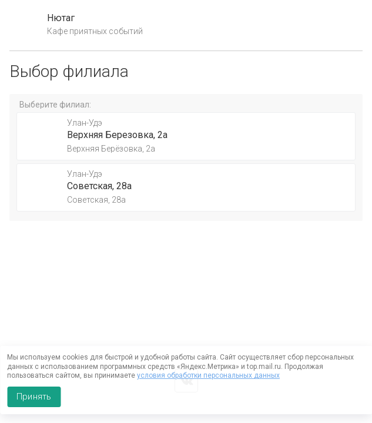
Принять (33, 396)
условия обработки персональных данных (208, 375)
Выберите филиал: (55, 104)
